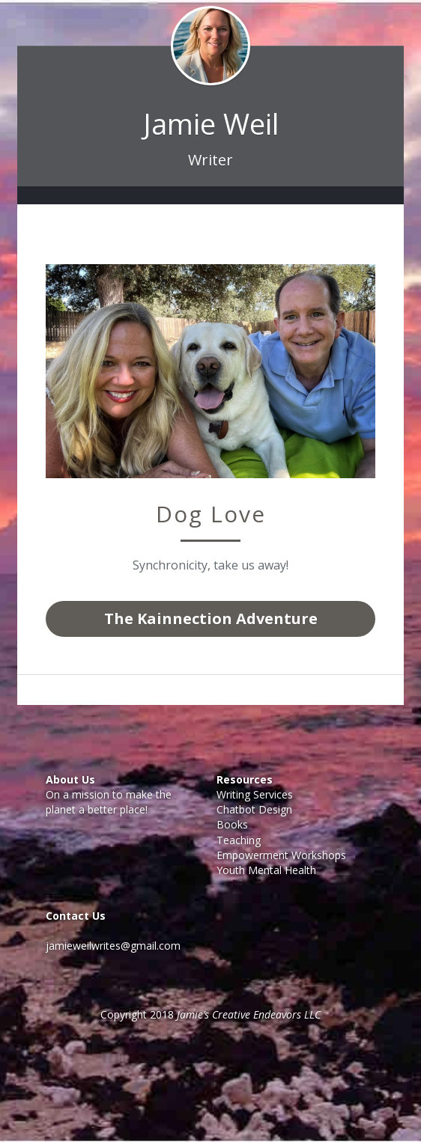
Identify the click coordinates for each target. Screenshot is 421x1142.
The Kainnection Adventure (211, 618)
